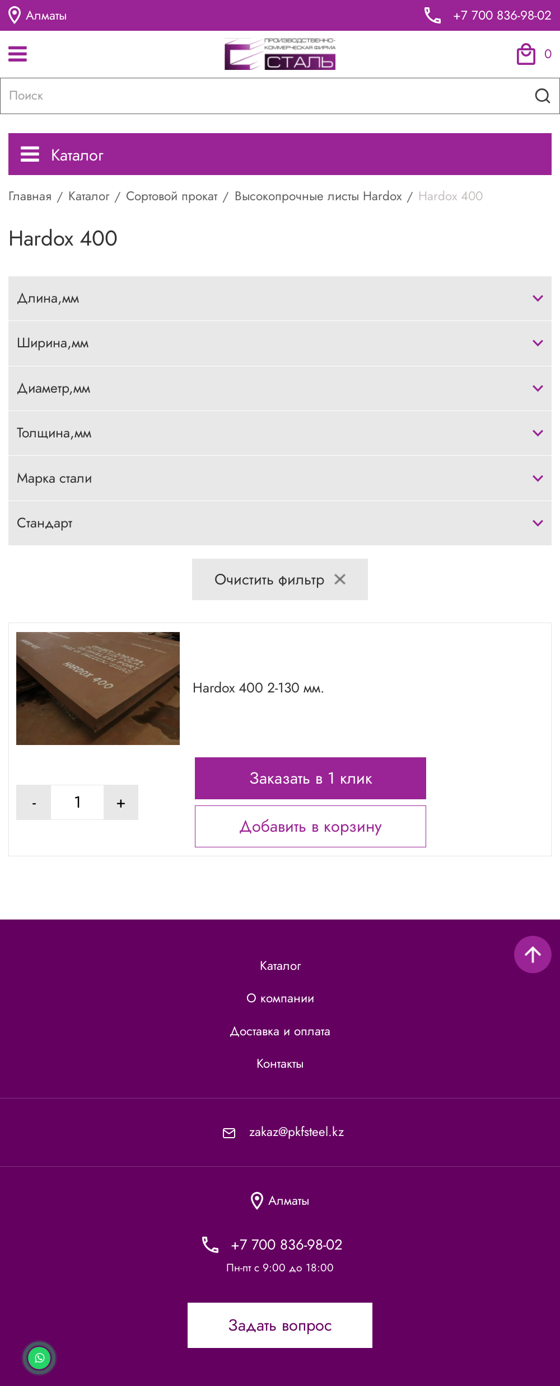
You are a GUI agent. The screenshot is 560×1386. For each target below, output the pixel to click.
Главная (30, 196)
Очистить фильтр (279, 579)
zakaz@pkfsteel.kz (296, 1131)
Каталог (62, 155)
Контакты (280, 1063)
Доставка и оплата (280, 1031)
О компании (280, 998)
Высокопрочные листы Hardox (318, 196)
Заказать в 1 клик (310, 778)
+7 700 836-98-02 (502, 15)
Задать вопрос (280, 1325)
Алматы (37, 15)
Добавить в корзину (310, 826)
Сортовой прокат (171, 196)
